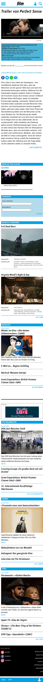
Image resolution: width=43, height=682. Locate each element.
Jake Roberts (20, 52)
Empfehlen (15, 77)
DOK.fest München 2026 (13, 429)
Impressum (39, 668)
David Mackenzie (9, 50)
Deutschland (6, 45)
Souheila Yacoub (19, 261)
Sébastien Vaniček (20, 259)
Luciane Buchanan (26, 263)
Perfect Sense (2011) (10, 185)
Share (11, 77)
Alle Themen (38, 564)
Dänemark (30, 45)
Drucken (20, 77)
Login (35, 4)
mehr (3, 464)
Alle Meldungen (37, 387)
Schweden (23, 45)
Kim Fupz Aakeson (21, 50)
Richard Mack (27, 59)
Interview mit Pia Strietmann (15, 559)
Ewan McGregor (8, 57)
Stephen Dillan (6, 59)
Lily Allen (37, 310)
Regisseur (6, 207)
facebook (7, 656)
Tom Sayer (7, 54)
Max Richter (29, 52)
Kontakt (40, 661)
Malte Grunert (33, 50)
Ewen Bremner (25, 57)
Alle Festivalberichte (35, 494)
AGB (41, 671)
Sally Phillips (22, 313)
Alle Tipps (39, 639)
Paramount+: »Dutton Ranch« (16, 575)
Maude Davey (18, 265)
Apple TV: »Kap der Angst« (14, 620)
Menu (3, 3)
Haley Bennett (18, 310)
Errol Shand (36, 263)
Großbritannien (15, 45)
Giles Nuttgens (8, 52)
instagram (8, 660)
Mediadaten (39, 658)
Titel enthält (7, 201)
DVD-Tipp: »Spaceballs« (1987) (16, 634)
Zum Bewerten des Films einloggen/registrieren (21, 73)
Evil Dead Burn (8, 226)
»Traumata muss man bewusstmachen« (20, 505)
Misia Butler (30, 313)
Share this (3, 77)
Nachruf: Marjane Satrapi (13, 373)
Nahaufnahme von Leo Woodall (16, 548)
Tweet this (7, 77)
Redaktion (39, 655)
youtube (7, 652)
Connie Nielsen (35, 57)
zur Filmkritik (35, 147)
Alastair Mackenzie (17, 59)
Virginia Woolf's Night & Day (15, 275)
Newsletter (39, 651)
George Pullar (27, 265)
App (10, 680)
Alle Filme (39, 317)
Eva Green (17, 57)
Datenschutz (38, 665)
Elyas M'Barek (28, 310)
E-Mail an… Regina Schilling (15, 366)
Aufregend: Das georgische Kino (17, 553)
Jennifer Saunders (30, 311)
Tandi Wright (29, 261)
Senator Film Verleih (18, 54)
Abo (3, 680)
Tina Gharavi (18, 307)
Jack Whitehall (18, 311)
